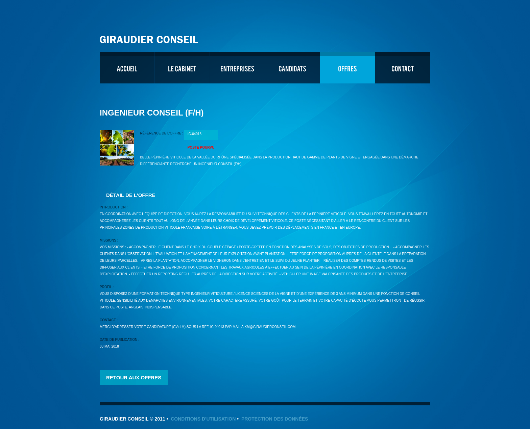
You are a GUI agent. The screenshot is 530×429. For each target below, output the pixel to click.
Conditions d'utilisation (203, 419)
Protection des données (274, 419)
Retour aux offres (133, 377)
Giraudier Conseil (150, 37)
